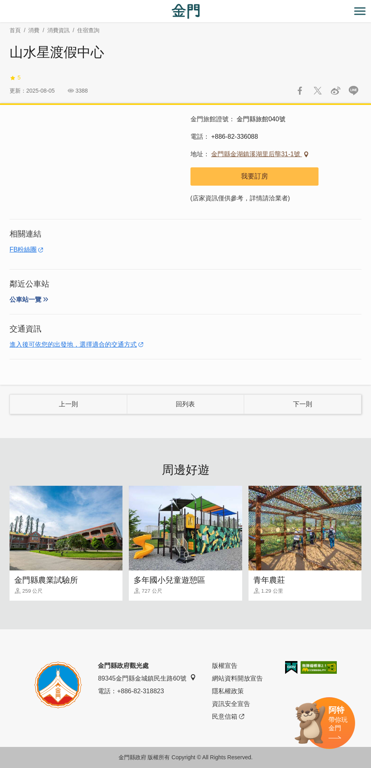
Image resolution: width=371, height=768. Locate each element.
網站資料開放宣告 (237, 678)
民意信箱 (228, 716)
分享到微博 (336, 91)
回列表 (185, 404)
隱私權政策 (228, 691)
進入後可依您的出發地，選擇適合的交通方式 (73, 344)
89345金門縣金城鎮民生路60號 (147, 678)
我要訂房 (254, 176)
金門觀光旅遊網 (185, 11)
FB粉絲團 (23, 249)
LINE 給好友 (353, 91)
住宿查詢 (88, 30)
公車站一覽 (25, 299)
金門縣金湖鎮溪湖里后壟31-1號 (256, 154)
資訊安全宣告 (231, 703)
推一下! (318, 91)
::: (2, 4)
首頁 (15, 30)
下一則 (302, 404)
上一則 (68, 404)
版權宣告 (224, 665)
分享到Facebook (300, 91)
